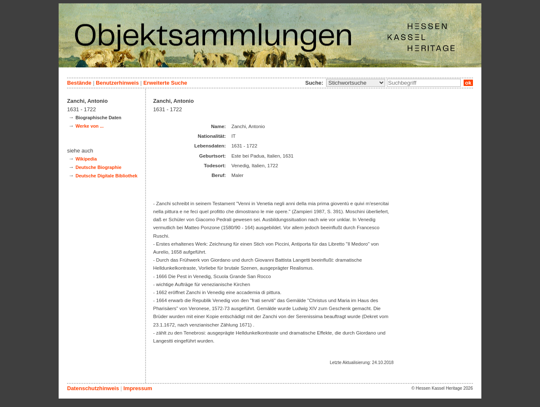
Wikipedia (86, 158)
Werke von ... (90, 126)
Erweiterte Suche (165, 83)
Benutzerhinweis (117, 83)
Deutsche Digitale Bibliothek (107, 175)
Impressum (137, 388)
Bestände (79, 83)
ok (468, 83)
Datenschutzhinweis (93, 388)
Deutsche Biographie (99, 167)
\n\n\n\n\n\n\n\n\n (355, 83)
